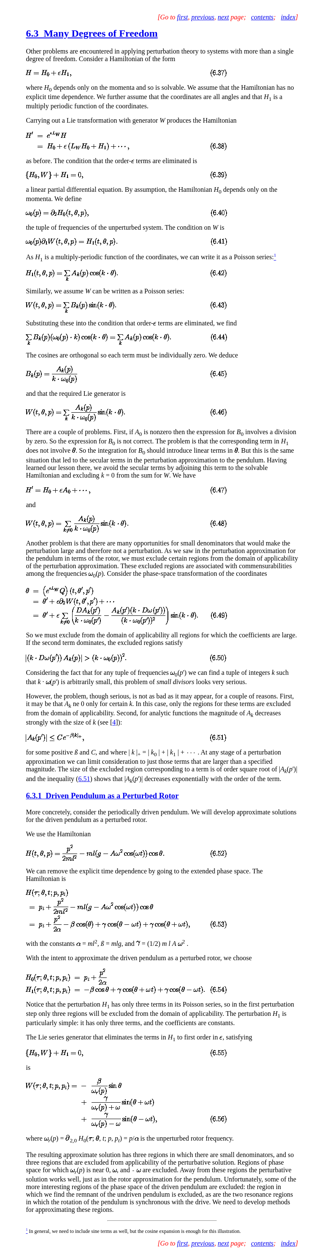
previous (202, 17)
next (223, 17)
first (182, 17)
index (288, 17)
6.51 (84, 778)
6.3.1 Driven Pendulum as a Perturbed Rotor (102, 795)
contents (262, 17)
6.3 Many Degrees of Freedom (91, 33)
